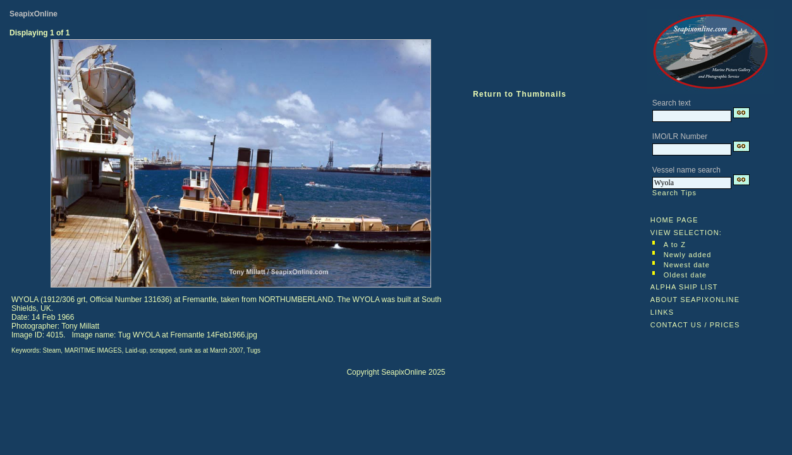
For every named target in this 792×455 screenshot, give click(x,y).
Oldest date (685, 275)
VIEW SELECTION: (686, 232)
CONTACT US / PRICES (695, 325)
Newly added (688, 254)
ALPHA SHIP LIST (684, 287)
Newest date (687, 265)
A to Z (675, 244)
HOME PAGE (674, 220)
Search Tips (674, 193)
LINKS (662, 312)
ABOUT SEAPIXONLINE (695, 299)
